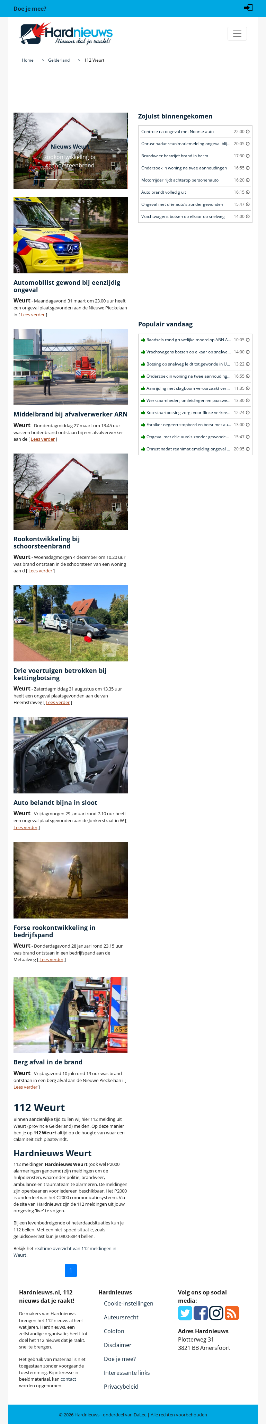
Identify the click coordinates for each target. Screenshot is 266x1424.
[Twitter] (185, 1317)
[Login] (248, 7)
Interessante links (127, 1373)
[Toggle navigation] (237, 34)
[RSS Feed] (232, 1317)
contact (68, 1379)
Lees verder (33, 314)
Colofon (114, 1331)
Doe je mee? (120, 1359)
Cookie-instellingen (128, 1303)
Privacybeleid (121, 1386)
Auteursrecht (121, 1317)
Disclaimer (118, 1345)
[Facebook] (201, 1317)
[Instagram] (216, 1317)
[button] (22, 151)
